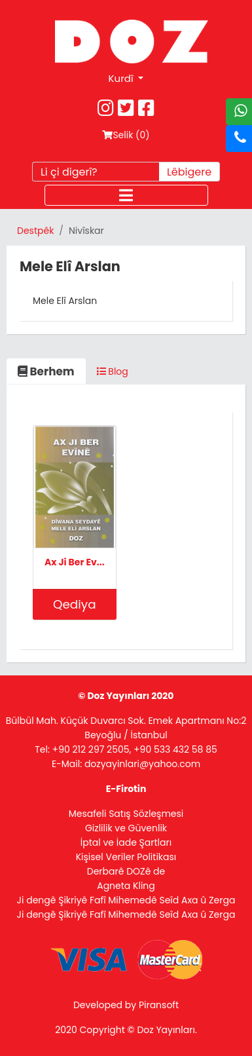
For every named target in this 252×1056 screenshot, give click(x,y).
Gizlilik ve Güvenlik (126, 828)
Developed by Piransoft (126, 1004)
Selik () (125, 135)
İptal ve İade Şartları (126, 842)
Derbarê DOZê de (126, 871)
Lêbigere (189, 171)
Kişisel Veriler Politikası (126, 856)
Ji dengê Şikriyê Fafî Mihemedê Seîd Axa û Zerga (126, 900)
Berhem (46, 371)
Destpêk (35, 230)
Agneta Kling (126, 885)
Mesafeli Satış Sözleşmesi (126, 813)
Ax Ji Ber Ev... (75, 562)
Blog (112, 371)
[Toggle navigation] (126, 195)
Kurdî (122, 78)
